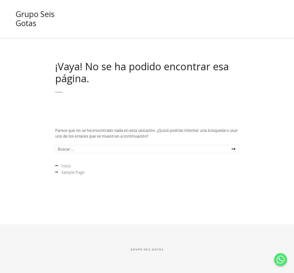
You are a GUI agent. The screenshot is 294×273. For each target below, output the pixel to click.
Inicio (66, 165)
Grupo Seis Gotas (35, 18)
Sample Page (73, 172)
